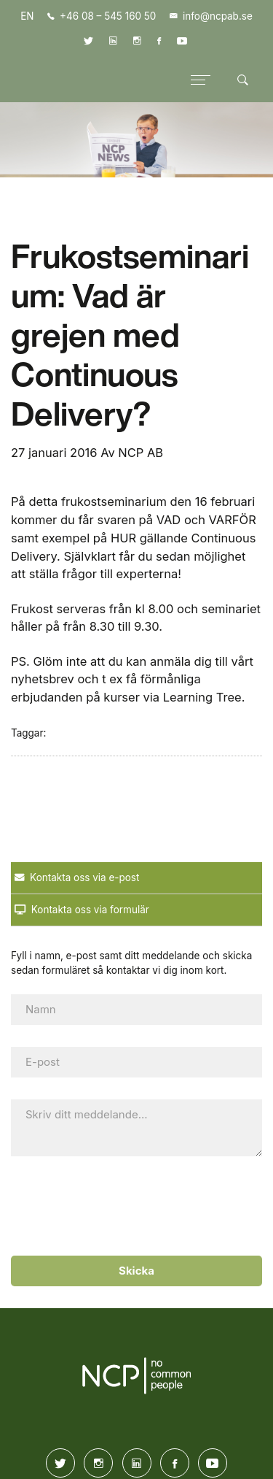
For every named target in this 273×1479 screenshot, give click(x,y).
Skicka (136, 1271)
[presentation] (133, 1206)
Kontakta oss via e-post (77, 877)
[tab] (136, 878)
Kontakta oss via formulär (82, 909)
